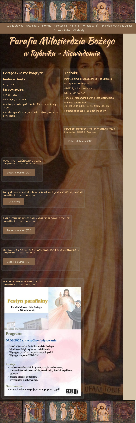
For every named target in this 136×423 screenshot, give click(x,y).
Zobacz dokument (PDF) (80, 141)
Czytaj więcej (13, 201)
